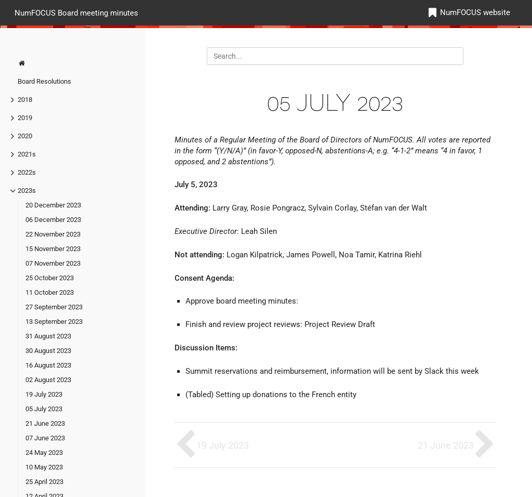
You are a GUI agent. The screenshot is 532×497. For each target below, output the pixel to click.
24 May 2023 (44, 452)
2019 (25, 118)
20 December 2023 (53, 205)
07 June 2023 (45, 438)
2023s (27, 190)
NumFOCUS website (475, 12)
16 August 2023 (48, 365)
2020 (25, 136)
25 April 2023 (44, 482)
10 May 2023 (44, 467)
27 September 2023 (54, 307)
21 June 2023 (45, 423)
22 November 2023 (53, 234)
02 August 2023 (48, 380)
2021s (27, 154)
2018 (25, 99)
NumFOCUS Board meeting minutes (76, 12)
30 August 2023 (48, 351)
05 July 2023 (43, 409)
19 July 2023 (43, 394)
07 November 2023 (53, 263)
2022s (27, 172)
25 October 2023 (49, 278)
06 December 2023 (53, 220)
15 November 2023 (53, 249)
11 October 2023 (49, 292)
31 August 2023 (48, 336)
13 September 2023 (54, 321)
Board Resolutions (44, 81)
